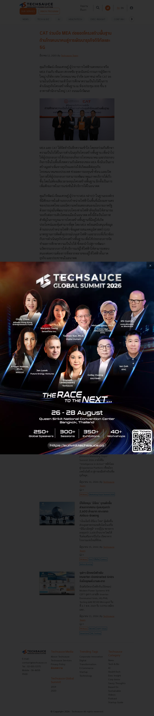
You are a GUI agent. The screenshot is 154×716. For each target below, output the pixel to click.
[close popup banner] (150, 265)
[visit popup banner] (77, 358)
